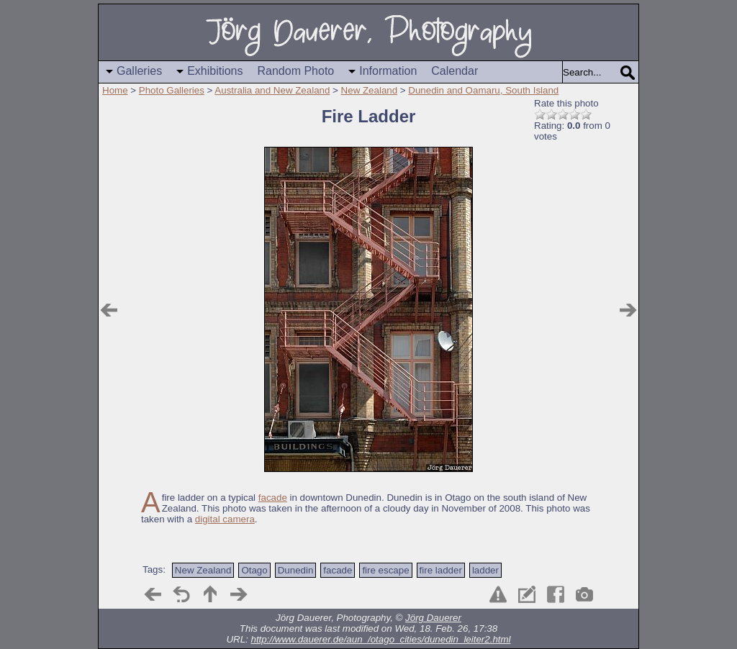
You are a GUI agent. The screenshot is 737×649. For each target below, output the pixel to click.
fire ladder (441, 570)
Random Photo (296, 71)
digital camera (225, 519)
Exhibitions (215, 71)
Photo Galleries (171, 90)
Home (115, 90)
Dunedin (296, 570)
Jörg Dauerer (433, 617)
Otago (254, 570)
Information (388, 71)
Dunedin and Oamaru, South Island (483, 90)
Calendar (454, 71)
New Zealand (369, 90)
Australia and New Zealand (272, 90)
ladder (485, 570)
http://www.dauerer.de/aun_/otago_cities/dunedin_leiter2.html (381, 639)
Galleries (139, 71)
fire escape (385, 570)
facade (272, 497)
